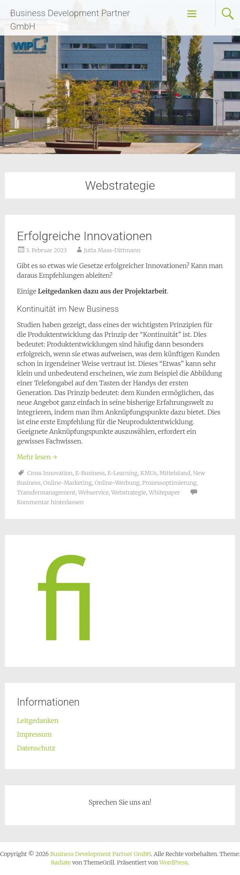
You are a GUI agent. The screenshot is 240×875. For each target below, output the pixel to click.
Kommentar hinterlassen (50, 502)
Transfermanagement (46, 492)
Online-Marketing (67, 482)
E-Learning (123, 473)
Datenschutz (36, 748)
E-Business (90, 473)
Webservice (93, 492)
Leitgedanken (38, 720)
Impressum (34, 734)
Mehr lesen (37, 457)
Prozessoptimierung (169, 482)
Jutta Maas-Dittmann (112, 250)
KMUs (148, 473)
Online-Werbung (117, 482)
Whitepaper (164, 492)
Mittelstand (175, 473)
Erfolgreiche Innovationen (84, 236)
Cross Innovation (49, 473)
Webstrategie (128, 492)
